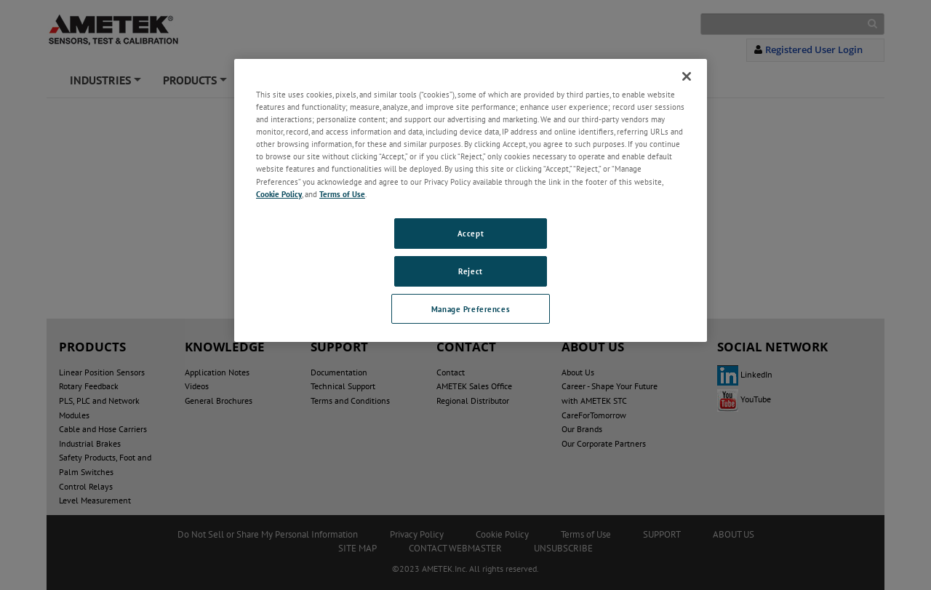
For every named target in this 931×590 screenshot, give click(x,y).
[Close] (687, 76)
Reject (470, 271)
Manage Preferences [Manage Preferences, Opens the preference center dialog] (470, 308)
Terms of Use (342, 193)
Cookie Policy (279, 193)
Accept (470, 233)
